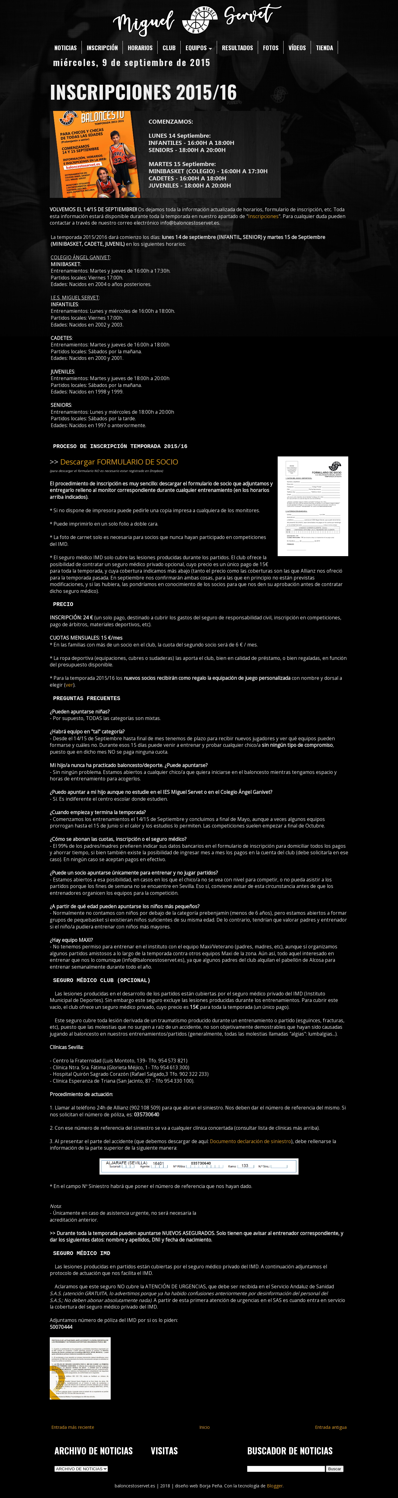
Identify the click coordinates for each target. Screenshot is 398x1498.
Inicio (204, 1427)
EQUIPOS (199, 47)
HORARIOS (140, 47)
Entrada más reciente (72, 1427)
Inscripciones (263, 216)
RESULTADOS (237, 47)
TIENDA (324, 47)
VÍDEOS (297, 47)
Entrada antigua (331, 1427)
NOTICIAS (65, 47)
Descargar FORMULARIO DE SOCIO (119, 461)
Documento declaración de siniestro (250, 1141)
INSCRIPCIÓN (102, 47)
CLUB (169, 47)
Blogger (275, 1486)
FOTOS (271, 47)
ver (69, 685)
